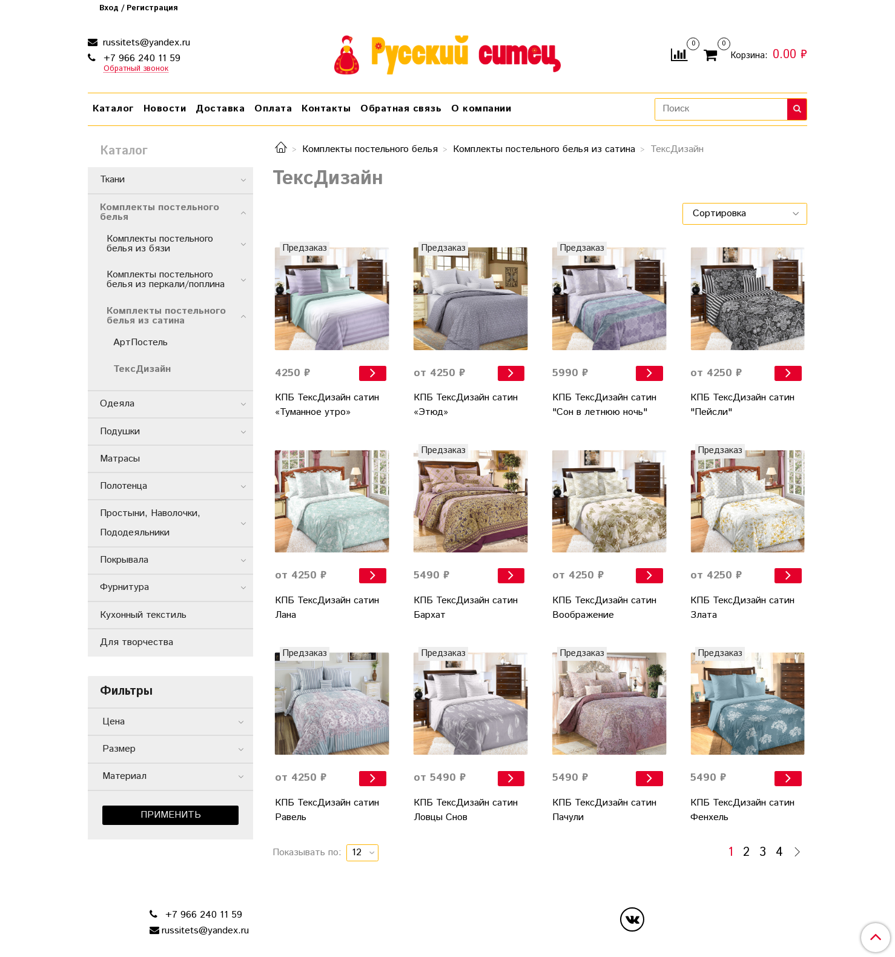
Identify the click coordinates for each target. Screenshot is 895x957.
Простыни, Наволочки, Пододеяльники (167, 523)
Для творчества (136, 642)
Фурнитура (124, 587)
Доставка (220, 109)
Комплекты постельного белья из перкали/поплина (166, 279)
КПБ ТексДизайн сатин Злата (742, 608)
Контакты (326, 109)
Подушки (120, 432)
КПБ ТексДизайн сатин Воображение (604, 608)
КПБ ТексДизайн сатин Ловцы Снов (466, 810)
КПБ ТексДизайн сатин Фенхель (742, 810)
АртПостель (140, 342)
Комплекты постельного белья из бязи (160, 244)
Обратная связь (400, 109)
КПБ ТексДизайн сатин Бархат (466, 608)
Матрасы (120, 459)
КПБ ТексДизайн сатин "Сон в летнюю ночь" (604, 405)
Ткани (112, 180)
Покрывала (124, 560)
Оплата (273, 109)
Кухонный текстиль (143, 615)
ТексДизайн (142, 369)
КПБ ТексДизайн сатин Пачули (604, 810)
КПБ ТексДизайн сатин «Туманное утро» (327, 405)
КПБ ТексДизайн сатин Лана (327, 608)
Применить (170, 815)
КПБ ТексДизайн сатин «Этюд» (466, 405)
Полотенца (123, 486)
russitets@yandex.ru (145, 43)
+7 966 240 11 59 (140, 58)
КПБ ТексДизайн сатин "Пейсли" (742, 405)
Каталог (113, 109)
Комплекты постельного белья (370, 149)
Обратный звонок (136, 69)
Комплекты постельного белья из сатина (544, 149)
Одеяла (117, 404)
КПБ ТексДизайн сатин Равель (327, 810)
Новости (165, 109)
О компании (481, 109)
